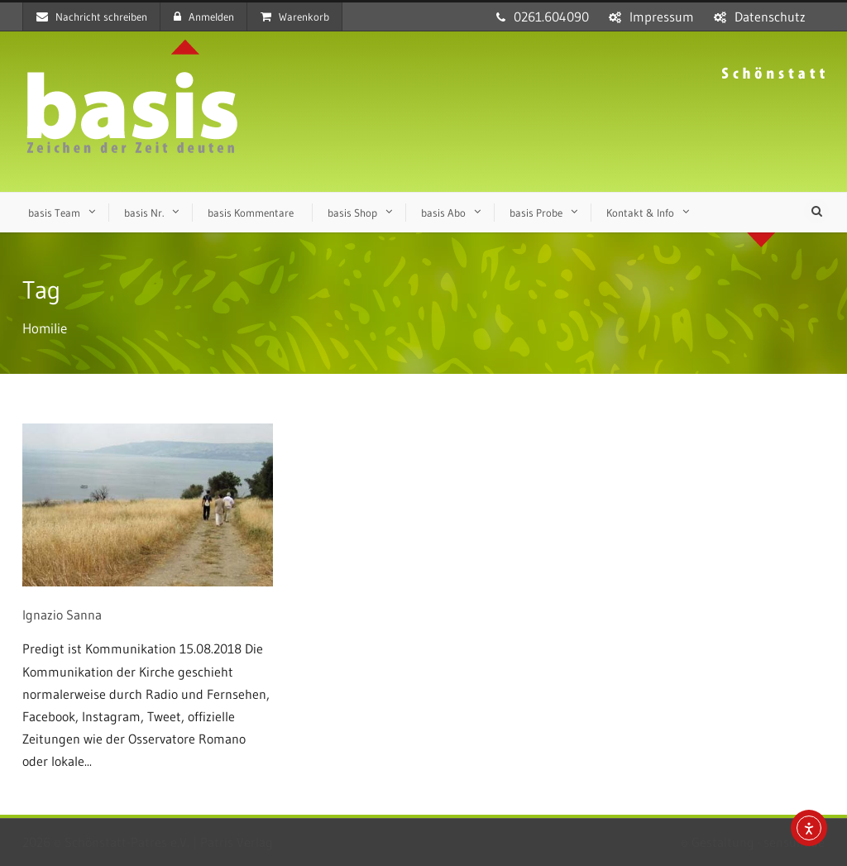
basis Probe (536, 212)
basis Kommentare (251, 212)
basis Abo (443, 212)
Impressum (661, 16)
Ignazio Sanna (62, 614)
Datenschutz (770, 16)
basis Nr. (144, 212)
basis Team (54, 212)
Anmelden (204, 16)
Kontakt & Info (640, 212)
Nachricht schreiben (91, 16)
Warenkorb (295, 16)
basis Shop (352, 212)
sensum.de (794, 842)
